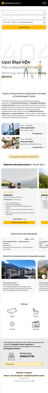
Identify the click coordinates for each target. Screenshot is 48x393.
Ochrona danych (17, 375)
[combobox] (24, 12)
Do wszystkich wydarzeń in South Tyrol (24, 157)
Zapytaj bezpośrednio (19, 222)
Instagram (28, 373)
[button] (44, 198)
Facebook (19, 373)
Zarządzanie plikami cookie (34, 375)
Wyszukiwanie (24, 27)
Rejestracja (25, 364)
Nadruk (6, 375)
